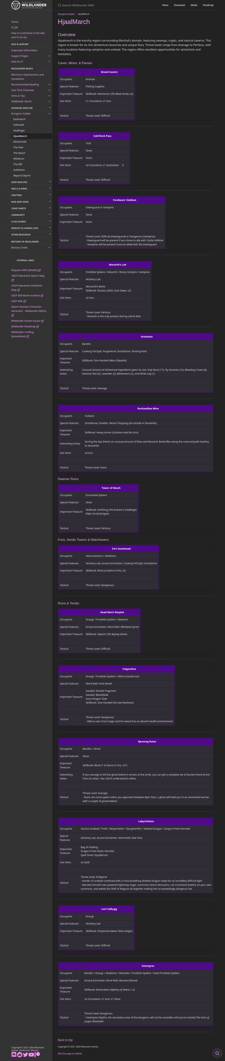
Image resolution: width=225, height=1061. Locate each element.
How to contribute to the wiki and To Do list (28, 35)
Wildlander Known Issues (27, 320)
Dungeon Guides (21, 113)
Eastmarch (19, 119)
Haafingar (19, 130)
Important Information (24, 50)
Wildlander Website (28, 1050)
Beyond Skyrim (22, 175)
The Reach (19, 153)
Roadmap (208, 5)
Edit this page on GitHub (70, 1053)
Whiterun (18, 158)
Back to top (65, 1040)
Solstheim (19, 170)
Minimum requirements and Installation (27, 76)
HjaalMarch (20, 136)
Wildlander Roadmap (25, 326)
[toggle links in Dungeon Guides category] (49, 113)
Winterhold (19, 141)
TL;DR (14, 27)
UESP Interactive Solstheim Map (26, 287)
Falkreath (18, 124)
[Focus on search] (217, 1053)
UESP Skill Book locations (27, 295)
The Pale (18, 147)
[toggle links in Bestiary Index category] (49, 247)
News (165, 5)
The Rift (17, 164)
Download (179, 5)
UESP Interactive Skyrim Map (27, 278)
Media (194, 5)
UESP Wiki (18, 301)
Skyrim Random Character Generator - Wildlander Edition (28, 311)
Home (14, 21)
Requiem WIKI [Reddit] (26, 270)
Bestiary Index (19, 247)
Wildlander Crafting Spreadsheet (22, 334)
